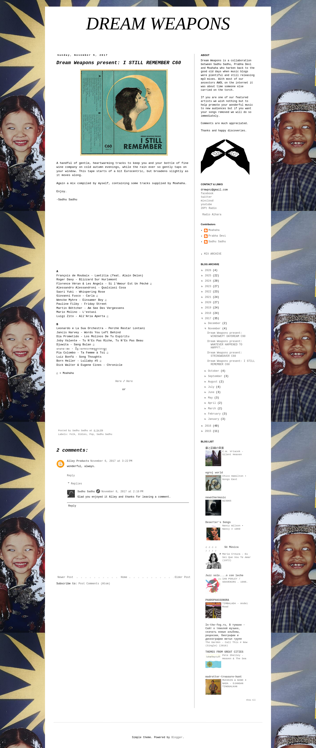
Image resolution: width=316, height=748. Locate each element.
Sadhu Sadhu (104, 434)
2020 (209, 302)
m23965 (226, 501)
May (211, 397)
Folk (72, 434)
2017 (209, 318)
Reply (71, 475)
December (215, 323)
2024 (209, 281)
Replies (76, 483)
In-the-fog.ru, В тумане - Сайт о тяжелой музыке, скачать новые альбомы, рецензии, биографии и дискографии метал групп (225, 632)
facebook (207, 193)
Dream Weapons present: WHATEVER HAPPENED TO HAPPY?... (224, 344)
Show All (251, 700)
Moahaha (213, 230)
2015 (209, 431)
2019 (209, 307)
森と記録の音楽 (214, 448)
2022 (209, 291)
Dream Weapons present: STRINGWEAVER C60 (224, 354)
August (213, 381)
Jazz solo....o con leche (224, 575)
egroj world (214, 472)
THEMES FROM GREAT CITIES (224, 652)
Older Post (182, 577)
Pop (92, 434)
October (214, 371)
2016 (209, 425)
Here (118, 381)
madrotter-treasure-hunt (223, 676)
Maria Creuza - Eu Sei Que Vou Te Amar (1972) (236, 557)
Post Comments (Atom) (94, 583)
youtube (206, 204)
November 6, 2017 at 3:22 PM (111, 461)
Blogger (176, 737)
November (215, 328)
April (212, 403)
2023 (209, 286)
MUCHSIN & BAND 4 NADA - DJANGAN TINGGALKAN (234, 683)
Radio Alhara (211, 214)
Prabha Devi (217, 235)
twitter (206, 197)
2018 (209, 313)
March (212, 408)
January (214, 419)
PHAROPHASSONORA (217, 600)
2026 (209, 270)
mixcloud (207, 200)
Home (124, 577)
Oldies (82, 434)
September (216, 376)
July (212, 387)
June (212, 392)
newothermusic (215, 497)
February (215, 413)
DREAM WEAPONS (158, 23)
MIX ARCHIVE (212, 253)
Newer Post (65, 577)
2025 (209, 275)
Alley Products (78, 461)
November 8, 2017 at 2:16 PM (122, 491)
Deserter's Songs (218, 522)
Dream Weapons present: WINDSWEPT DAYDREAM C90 (226, 334)
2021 (209, 297)
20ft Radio (209, 208)
